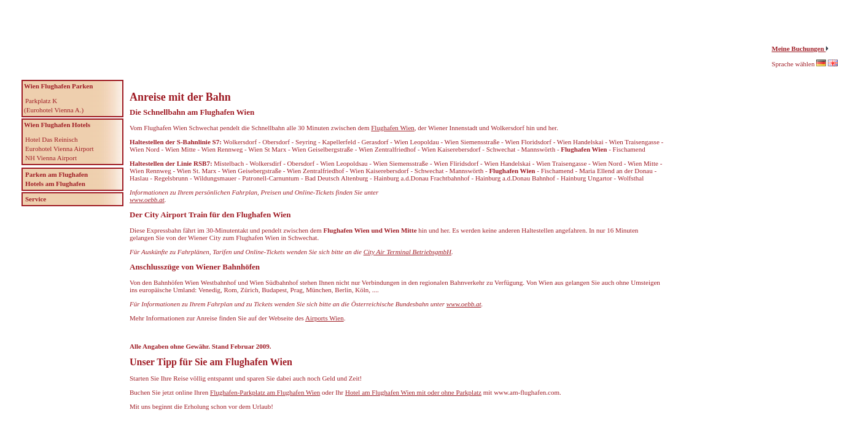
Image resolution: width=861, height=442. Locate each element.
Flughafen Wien (393, 127)
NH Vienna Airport (51, 157)
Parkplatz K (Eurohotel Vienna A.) (54, 105)
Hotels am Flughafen (55, 183)
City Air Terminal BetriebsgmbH (407, 251)
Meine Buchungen (799, 48)
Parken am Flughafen (56, 174)
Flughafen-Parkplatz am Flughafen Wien (265, 392)
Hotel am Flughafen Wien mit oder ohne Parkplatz (413, 392)
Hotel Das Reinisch (51, 139)
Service (35, 199)
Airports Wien (324, 318)
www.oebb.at (147, 199)
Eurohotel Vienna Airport (59, 148)
